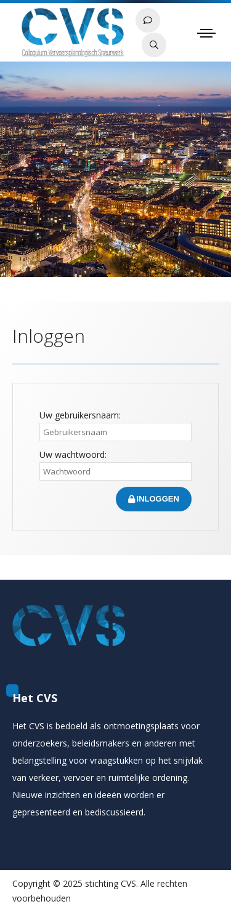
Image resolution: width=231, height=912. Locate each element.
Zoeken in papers (154, 45)
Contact (148, 20)
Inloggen (153, 498)
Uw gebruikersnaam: (80, 415)
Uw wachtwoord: (73, 454)
